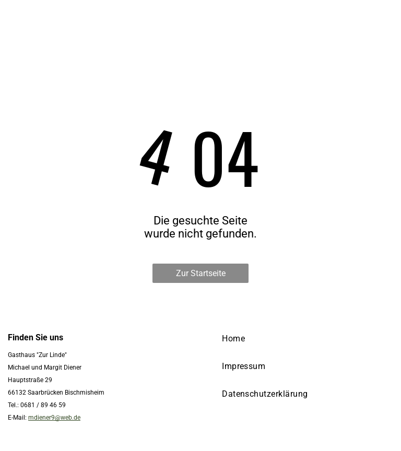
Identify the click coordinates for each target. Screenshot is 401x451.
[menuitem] (233, 338)
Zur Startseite (201, 273)
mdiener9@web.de (54, 417)
